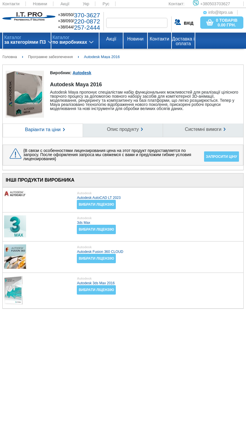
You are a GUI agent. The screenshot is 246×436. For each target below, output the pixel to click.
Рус (106, 3)
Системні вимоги (203, 129)
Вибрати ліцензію (96, 204)
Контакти (10, 3)
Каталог (25, 40)
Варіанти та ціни (42, 129)
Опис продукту (123, 129)
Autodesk (81, 72)
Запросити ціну (221, 157)
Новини (40, 3)
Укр (86, 3)
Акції (64, 3)
